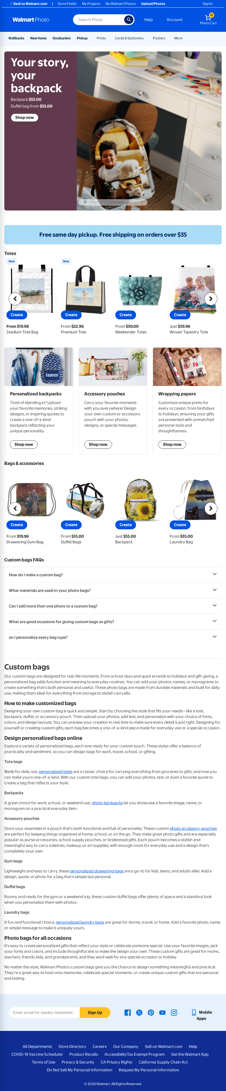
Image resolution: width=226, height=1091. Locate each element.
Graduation (62, 38)
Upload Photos (153, 4)
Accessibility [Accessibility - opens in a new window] (116, 1054)
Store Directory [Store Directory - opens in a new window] (72, 1046)
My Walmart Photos (121, 4)
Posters (159, 38)
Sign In (208, 4)
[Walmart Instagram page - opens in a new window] (174, 1012)
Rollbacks (16, 38)
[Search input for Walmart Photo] (98, 19)
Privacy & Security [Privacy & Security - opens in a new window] (78, 1062)
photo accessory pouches (193, 828)
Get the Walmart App (189, 1054)
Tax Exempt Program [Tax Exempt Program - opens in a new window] (146, 1054)
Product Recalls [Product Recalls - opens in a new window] (83, 1054)
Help (148, 19)
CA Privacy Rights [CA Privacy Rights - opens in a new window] (116, 1062)
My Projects (91, 4)
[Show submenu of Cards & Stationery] (146, 38)
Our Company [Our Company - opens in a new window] (125, 1046)
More (178, 38)
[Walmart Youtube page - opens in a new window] (162, 1012)
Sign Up (95, 1012)
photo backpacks (107, 802)
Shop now (24, 117)
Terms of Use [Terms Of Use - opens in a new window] (43, 1062)
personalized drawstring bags (97, 871)
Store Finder (67, 4)
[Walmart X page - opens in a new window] (139, 1012)
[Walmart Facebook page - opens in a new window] (127, 1012)
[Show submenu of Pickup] (90, 38)
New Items (38, 38)
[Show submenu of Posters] (167, 38)
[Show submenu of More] (184, 38)
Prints (101, 38)
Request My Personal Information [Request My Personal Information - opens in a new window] (149, 1070)
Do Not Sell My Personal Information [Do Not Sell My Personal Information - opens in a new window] (79, 1070)
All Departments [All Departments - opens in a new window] (37, 1046)
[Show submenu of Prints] (108, 38)
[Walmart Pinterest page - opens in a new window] (151, 1012)
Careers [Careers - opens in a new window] (100, 1046)
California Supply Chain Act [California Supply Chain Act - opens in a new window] (163, 1062)
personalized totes (55, 771)
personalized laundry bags (80, 922)
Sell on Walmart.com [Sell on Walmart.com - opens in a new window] (163, 1046)
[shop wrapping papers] (187, 400)
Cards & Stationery (129, 38)
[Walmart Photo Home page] (37, 19)
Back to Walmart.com (28, 4)
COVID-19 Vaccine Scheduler (37, 1054)
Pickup (82, 38)
